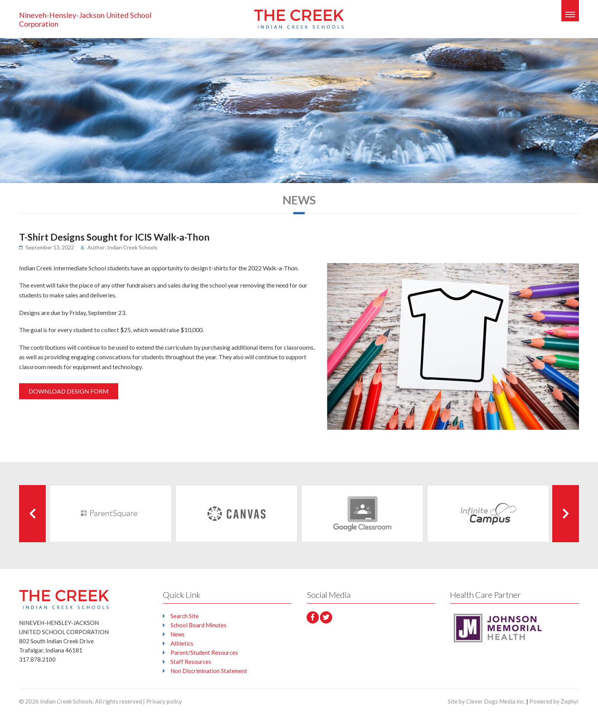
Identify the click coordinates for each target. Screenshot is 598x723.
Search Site (184, 615)
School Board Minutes (198, 625)
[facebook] (313, 617)
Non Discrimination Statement (208, 670)
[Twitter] (326, 617)
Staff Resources (190, 661)
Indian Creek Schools (66, 701)
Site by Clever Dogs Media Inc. (486, 701)
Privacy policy (164, 701)
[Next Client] (565, 513)
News (177, 634)
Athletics (181, 643)
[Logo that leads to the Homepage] (64, 599)
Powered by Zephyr (554, 701)
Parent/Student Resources (204, 652)
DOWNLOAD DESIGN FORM (69, 391)
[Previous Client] (32, 513)
